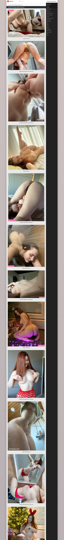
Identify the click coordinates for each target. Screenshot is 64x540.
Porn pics (48, 7)
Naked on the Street (50, 13)
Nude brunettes (49, 32)
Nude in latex (49, 21)
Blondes (48, 16)
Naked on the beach (50, 18)
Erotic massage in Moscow (51, 1)
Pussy (48, 35)
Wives (48, 33)
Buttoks (48, 10)
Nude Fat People (49, 15)
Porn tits (48, 5)
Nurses (48, 27)
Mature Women (49, 30)
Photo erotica (49, 4)
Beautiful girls (49, 19)
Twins (47, 24)
